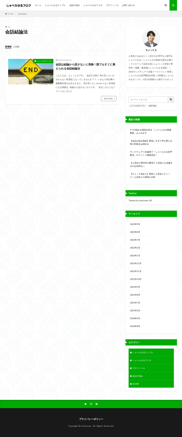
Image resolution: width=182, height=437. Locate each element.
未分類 (135, 384)
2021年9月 (135, 287)
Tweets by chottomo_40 (140, 200)
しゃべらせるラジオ (92, 5)
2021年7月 (135, 302)
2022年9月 (135, 224)
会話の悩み (74, 5)
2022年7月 (135, 240)
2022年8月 (135, 232)
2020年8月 (135, 326)
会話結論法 (22, 14)
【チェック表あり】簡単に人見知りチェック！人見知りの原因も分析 (150, 175)
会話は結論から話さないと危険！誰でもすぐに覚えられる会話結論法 (85, 66)
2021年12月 (135, 263)
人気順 (16, 46)
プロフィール (112, 5)
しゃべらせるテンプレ (55, 5)
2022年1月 (135, 255)
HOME (10, 14)
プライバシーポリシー (91, 419)
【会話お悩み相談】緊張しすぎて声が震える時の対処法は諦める (151, 142)
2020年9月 (135, 318)
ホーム (38, 5)
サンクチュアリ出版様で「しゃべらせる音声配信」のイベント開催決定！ (151, 153)
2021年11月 (135, 271)
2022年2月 (135, 247)
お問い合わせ (128, 5)
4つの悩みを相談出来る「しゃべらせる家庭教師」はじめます (150, 131)
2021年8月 (135, 294)
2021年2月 (135, 310)
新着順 (8, 46)
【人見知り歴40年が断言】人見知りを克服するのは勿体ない (151, 164)
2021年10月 (135, 279)
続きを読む (108, 98)
